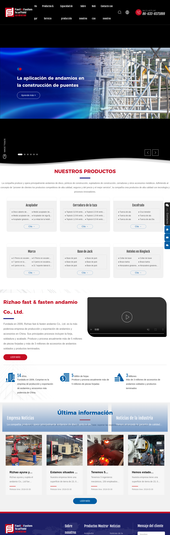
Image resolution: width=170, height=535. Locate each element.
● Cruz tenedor (144, 212)
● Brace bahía (124, 262)
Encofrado (138, 205)
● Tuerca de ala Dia (146, 219)
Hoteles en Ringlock (138, 251)
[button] (20, 154)
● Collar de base (125, 258)
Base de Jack (84, 251)
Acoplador (32, 205)
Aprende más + (28, 101)
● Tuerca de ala (124, 212)
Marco (31, 251)
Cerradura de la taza (85, 205)
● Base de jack (71, 258)
